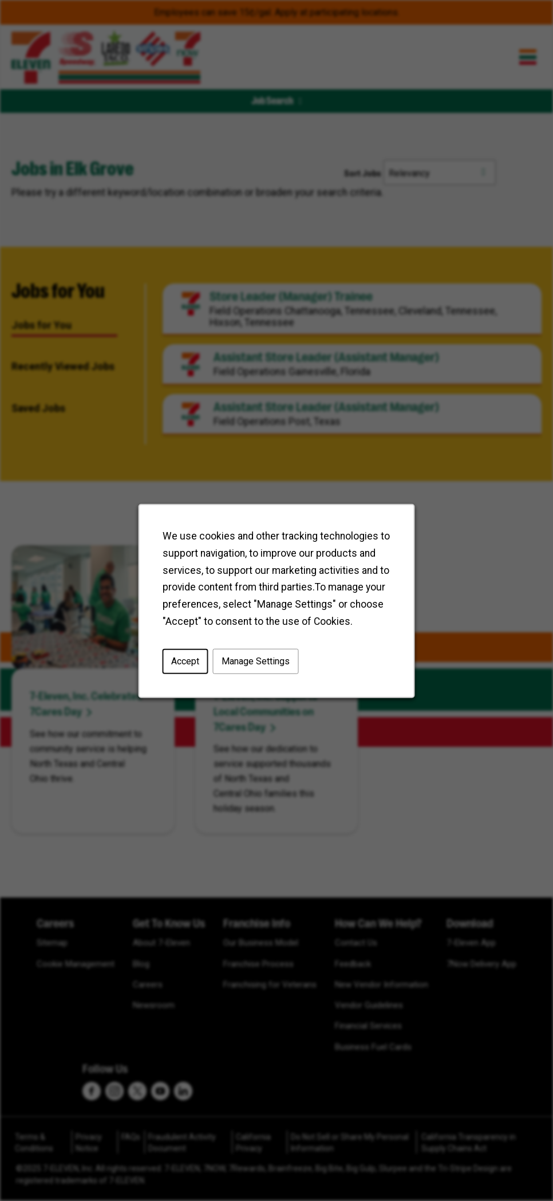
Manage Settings (256, 660)
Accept (185, 660)
